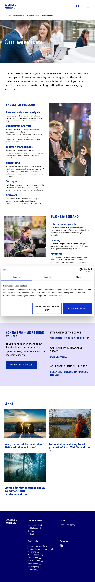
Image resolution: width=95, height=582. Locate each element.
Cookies (30, 572)
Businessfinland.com (13, 15)
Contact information (21, 364)
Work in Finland (35, 555)
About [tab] (78, 277)
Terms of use (34, 564)
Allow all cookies (77, 308)
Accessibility (34, 569)
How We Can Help (32, 15)
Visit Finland (34, 558)
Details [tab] (47, 277)
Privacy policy (34, 566)
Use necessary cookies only (47, 308)
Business (10, 6)
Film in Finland (35, 561)
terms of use (56, 296)
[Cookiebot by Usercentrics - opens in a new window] (81, 270)
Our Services (47, 15)
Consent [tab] (16, 277)
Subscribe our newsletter (37, 546)
